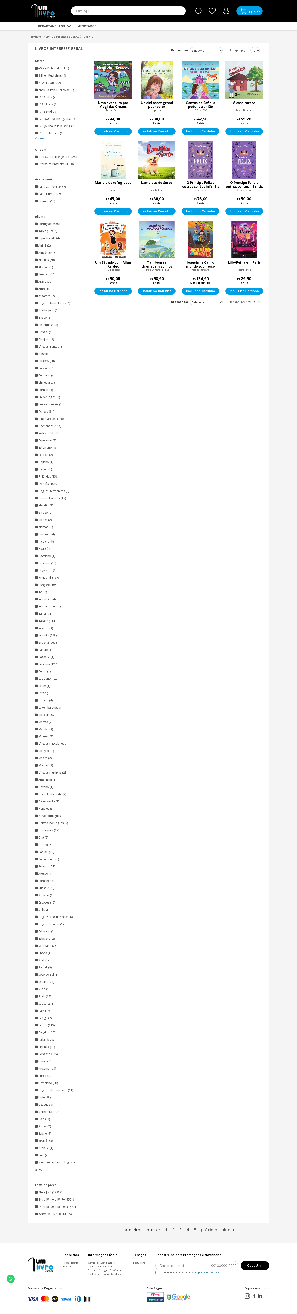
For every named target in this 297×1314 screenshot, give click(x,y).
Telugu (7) (43, 1018)
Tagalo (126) (45, 1032)
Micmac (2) (44, 736)
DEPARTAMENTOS (48, 26)
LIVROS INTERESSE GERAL (62, 36)
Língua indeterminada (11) (54, 1090)
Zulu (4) (41, 1155)
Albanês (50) (45, 260)
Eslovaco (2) (45, 931)
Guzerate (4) (45, 534)
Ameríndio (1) (45, 780)
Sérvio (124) (44, 982)
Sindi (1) (42, 960)
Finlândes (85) (46, 476)
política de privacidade (208, 1272)
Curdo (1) (43, 671)
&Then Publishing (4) (50, 75)
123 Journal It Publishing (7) (55, 126)
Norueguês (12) (47, 830)
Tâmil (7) (42, 1011)
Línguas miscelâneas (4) (52, 743)
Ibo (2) (41, 592)
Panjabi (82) (44, 852)
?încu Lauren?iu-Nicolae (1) (54, 90)
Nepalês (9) (44, 808)
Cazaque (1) (44, 657)
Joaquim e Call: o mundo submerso (200, 264)
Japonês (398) (46, 635)
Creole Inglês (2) (47, 397)
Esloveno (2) (45, 938)
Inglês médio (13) (48, 433)
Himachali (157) (47, 577)
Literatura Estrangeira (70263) (56, 157)
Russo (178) (44, 888)
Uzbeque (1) (44, 1104)
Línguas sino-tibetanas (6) (54, 917)
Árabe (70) (43, 281)
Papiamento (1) (47, 859)
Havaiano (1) (45, 556)
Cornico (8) (44, 390)
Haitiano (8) (44, 541)
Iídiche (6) (43, 1133)
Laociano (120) (46, 679)
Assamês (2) (45, 296)
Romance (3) (45, 881)
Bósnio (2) (43, 354)
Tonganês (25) (46, 1054)
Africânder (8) (45, 253)
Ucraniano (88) (46, 1083)
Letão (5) (43, 693)
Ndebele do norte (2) (50, 794)
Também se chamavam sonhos (156, 264)
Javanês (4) (44, 628)
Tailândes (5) (45, 1040)
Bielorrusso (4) (46, 325)
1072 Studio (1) (47, 111)
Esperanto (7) (45, 440)
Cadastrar (255, 1265)
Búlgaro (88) (45, 361)
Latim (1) (42, 686)
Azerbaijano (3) (47, 310)
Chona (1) (43, 953)
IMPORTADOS (86, 26)
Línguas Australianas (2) (52, 303)
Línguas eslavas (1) (49, 924)
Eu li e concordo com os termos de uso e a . (187, 1271)
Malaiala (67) (45, 715)
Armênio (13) (45, 289)
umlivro (36, 37)
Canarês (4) (44, 650)
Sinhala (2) (43, 910)
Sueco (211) (44, 1003)
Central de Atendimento (101, 1262)
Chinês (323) (45, 383)
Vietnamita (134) (47, 1112)
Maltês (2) (43, 758)
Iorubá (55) (44, 1141)
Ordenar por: (180, 50)
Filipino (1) (43, 469)
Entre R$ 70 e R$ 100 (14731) (56, 1207)
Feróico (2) (44, 455)
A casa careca (244, 103)
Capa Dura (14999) (49, 194)
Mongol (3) (44, 765)
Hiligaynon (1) (46, 570)
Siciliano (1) (44, 895)
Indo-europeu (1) (48, 606)
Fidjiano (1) (44, 462)
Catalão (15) (45, 368)
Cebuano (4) (45, 375)
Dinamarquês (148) (49, 419)
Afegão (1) (43, 873)
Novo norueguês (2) (50, 816)
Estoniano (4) (45, 447)
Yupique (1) (44, 1148)
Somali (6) (43, 967)
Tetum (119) (45, 1025)
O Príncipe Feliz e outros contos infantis (200, 185)
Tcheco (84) (44, 411)
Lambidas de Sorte (156, 183)
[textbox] (118, 10)
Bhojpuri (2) (44, 339)
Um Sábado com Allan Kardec (113, 264)
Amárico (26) (45, 274)
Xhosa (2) (43, 1126)
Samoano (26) (46, 946)
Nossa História (70, 1262)
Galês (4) (42, 1119)
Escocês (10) (45, 902)
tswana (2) (43, 1061)
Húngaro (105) (46, 585)
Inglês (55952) (46, 231)
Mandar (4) (44, 729)
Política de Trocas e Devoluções (105, 1273)
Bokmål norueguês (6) (51, 823)
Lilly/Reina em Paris (244, 263)
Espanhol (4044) (47, 238)
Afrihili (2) (43, 245)
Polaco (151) (45, 866)
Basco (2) (43, 318)
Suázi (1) (42, 989)
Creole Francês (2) (49, 404)
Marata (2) (43, 722)
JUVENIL (87, 36)
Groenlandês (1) (47, 642)
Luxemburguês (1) (48, 707)
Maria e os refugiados (113, 183)
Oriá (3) (41, 837)
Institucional (139, 1262)
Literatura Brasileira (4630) (54, 164)
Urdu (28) (43, 1097)
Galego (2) (43, 512)
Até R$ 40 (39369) (48, 1192)
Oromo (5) (43, 845)
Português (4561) (48, 224)
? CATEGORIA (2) (48, 83)
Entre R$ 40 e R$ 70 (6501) (54, 1199)
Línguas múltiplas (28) (51, 772)
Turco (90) (43, 1076)
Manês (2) (43, 520)
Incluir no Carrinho (113, 131)
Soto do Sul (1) (46, 975)
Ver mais (41, 138)
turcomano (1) (46, 1068)
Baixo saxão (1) (47, 801)
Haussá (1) (44, 549)
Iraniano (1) (44, 614)
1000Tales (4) (46, 97)
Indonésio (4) (45, 599)
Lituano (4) (44, 700)
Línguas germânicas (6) (52, 491)
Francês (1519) (46, 484)
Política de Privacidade (100, 1266)
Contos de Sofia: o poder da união (200, 105)
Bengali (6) (44, 332)
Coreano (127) (46, 664)
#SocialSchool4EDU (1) (52, 68)
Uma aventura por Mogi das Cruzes (113, 105)
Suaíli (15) (43, 996)
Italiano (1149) (46, 621)
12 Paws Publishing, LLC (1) (55, 119)
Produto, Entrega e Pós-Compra (105, 1270)
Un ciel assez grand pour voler (157, 105)
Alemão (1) (44, 267)
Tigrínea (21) (45, 1047)
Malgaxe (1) (44, 751)
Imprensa (67, 1266)
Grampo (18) (45, 201)
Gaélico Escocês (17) (50, 498)
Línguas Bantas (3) (49, 346)
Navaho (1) (44, 787)
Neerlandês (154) (48, 426)
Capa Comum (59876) (51, 187)
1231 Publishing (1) (49, 133)
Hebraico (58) (45, 563)
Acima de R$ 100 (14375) (53, 1214)
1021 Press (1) (46, 104)
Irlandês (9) (44, 505)
